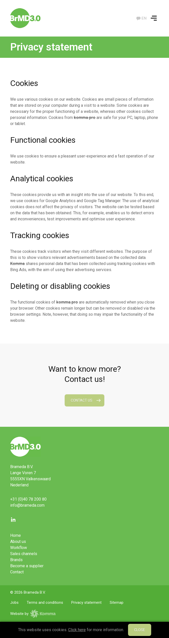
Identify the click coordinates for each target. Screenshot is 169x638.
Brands (16, 559)
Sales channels (23, 553)
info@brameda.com (27, 505)
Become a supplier (27, 565)
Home (15, 535)
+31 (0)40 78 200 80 (28, 499)
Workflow (18, 547)
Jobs (14, 602)
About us (18, 541)
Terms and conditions (45, 602)
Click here (77, 629)
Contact (17, 572)
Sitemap (116, 602)
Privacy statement (86, 602)
